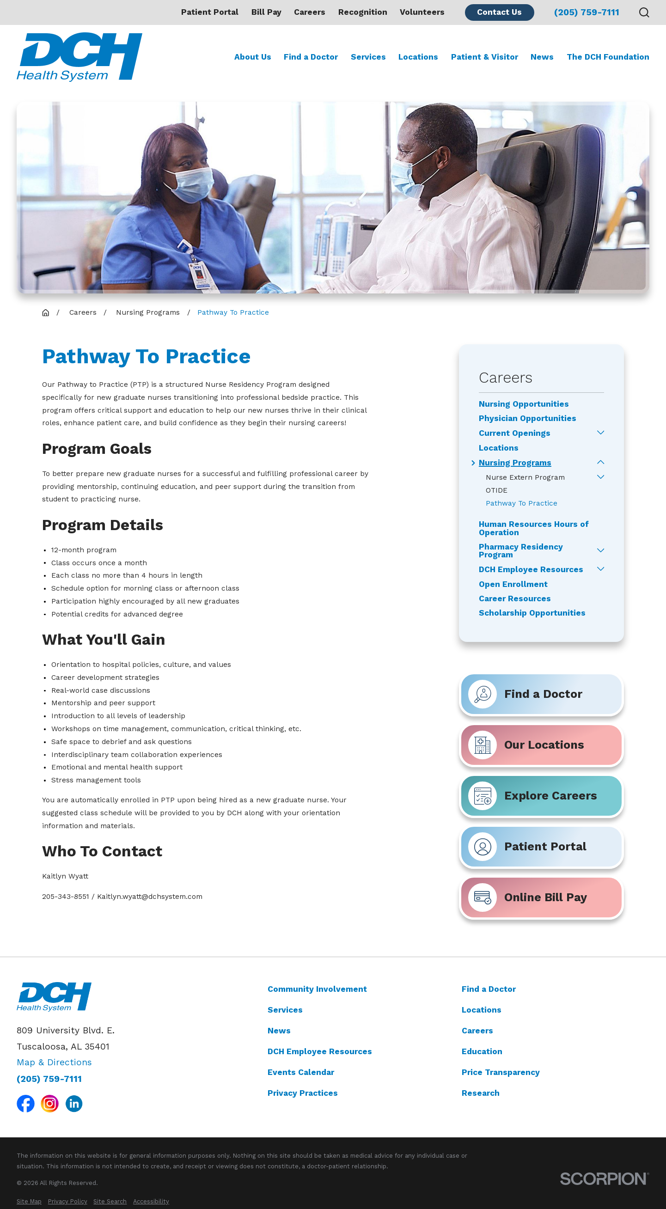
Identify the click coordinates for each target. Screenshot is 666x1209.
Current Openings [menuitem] (514, 433)
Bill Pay (266, 12)
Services (285, 1009)
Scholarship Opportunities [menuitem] (532, 613)
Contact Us (499, 12)
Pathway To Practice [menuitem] (521, 503)
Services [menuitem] (368, 56)
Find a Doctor (489, 989)
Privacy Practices (303, 1093)
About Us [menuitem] (252, 56)
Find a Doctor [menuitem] (311, 56)
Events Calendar (301, 1072)
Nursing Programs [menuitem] (515, 463)
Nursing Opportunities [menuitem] (524, 404)
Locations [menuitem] (418, 56)
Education (482, 1051)
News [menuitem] (542, 56)
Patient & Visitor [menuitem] (484, 56)
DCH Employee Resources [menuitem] (531, 570)
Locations (481, 1009)
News (279, 1030)
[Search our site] (644, 12)
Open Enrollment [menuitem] (513, 584)
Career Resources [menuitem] (515, 599)
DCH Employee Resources (320, 1051)
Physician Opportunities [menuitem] (527, 418)
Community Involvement (317, 989)
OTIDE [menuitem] (496, 490)
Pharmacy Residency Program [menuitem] (521, 551)
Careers (309, 12)
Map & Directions (54, 1062)
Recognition (362, 12)
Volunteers (422, 12)
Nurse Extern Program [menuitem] (525, 477)
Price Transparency (501, 1072)
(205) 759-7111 (586, 12)
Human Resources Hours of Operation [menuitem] (534, 528)
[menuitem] (29, 1201)
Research (481, 1093)
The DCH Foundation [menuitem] (608, 56)
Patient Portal (209, 12)
